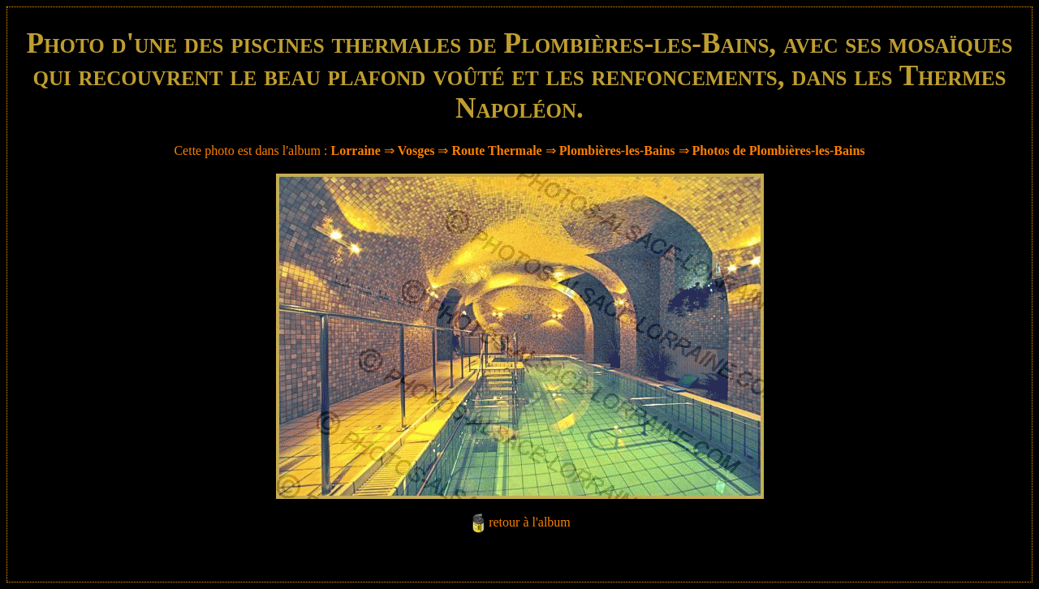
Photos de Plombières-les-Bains (778, 150)
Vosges (416, 150)
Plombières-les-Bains (617, 150)
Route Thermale (496, 150)
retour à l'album (530, 522)
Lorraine (356, 150)
